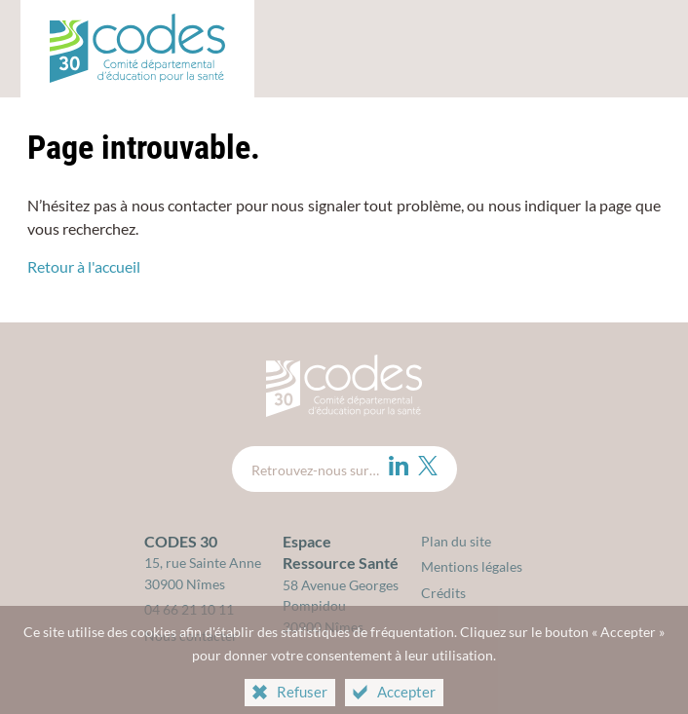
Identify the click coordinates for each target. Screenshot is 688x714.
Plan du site (456, 541)
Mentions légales (471, 566)
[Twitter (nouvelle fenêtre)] (428, 465)
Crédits (443, 592)
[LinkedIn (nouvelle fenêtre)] (398, 465)
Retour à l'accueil (83, 266)
